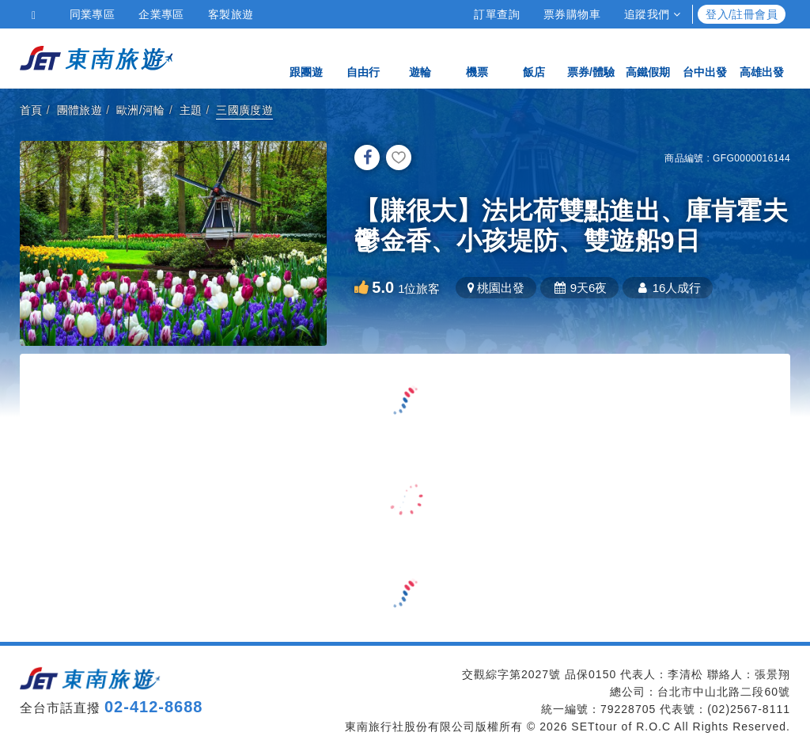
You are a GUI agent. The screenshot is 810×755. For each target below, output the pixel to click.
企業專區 (161, 14)
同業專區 (92, 14)
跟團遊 (306, 57)
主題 (191, 110)
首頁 (31, 110)
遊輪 (420, 57)
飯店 (534, 57)
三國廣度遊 (244, 110)
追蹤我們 (652, 14)
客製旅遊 (231, 14)
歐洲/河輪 (140, 110)
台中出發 (705, 57)
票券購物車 (571, 14)
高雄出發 (762, 57)
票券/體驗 (591, 57)
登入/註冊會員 (742, 14)
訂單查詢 (497, 14)
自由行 (363, 57)
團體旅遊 (80, 110)
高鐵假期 (648, 57)
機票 (477, 57)
